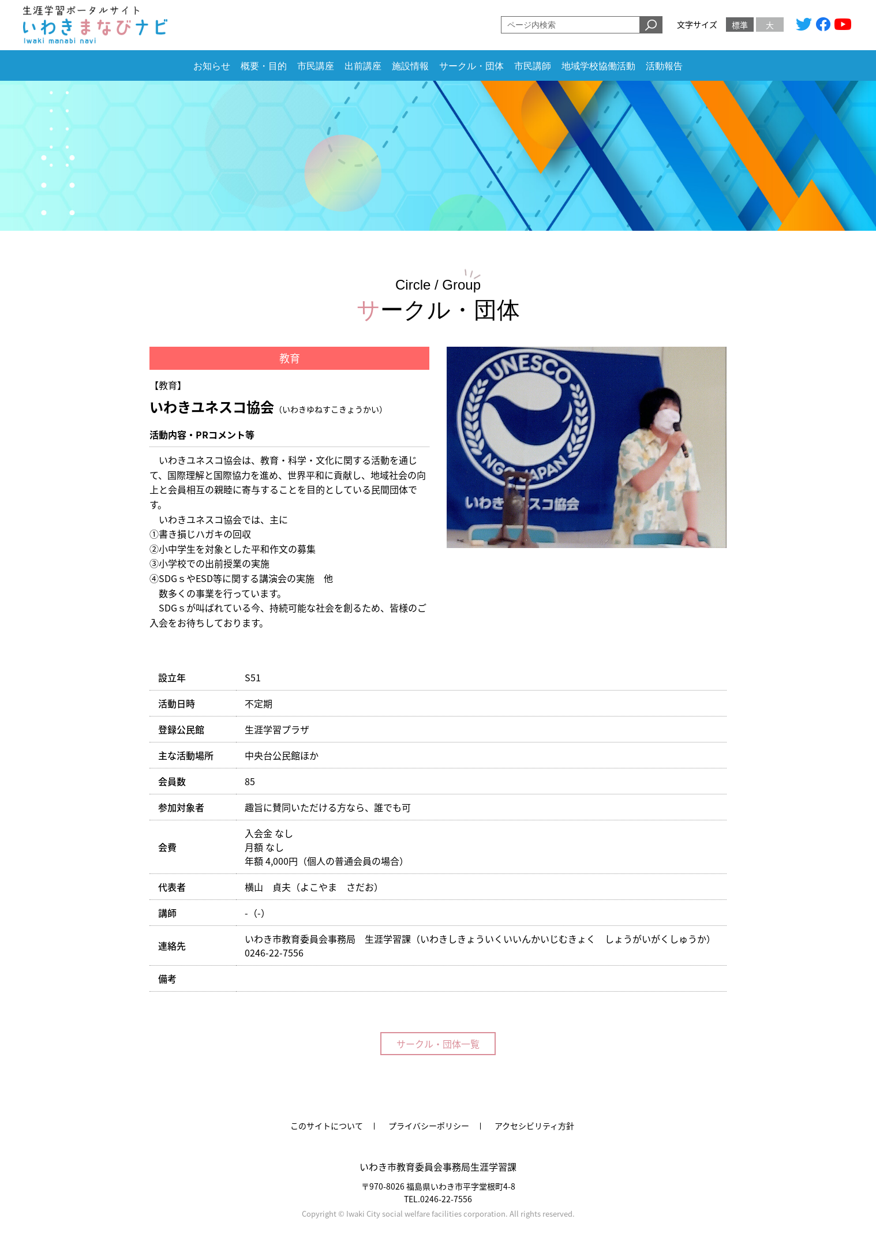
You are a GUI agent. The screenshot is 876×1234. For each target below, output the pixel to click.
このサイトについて (326, 1125)
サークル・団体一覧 (438, 1044)
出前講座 (363, 66)
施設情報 (410, 66)
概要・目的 (264, 66)
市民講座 (315, 66)
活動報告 (664, 66)
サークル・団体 (471, 66)
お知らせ (211, 66)
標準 (740, 25)
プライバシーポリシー (428, 1125)
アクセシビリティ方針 (534, 1125)
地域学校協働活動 (598, 66)
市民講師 (532, 66)
